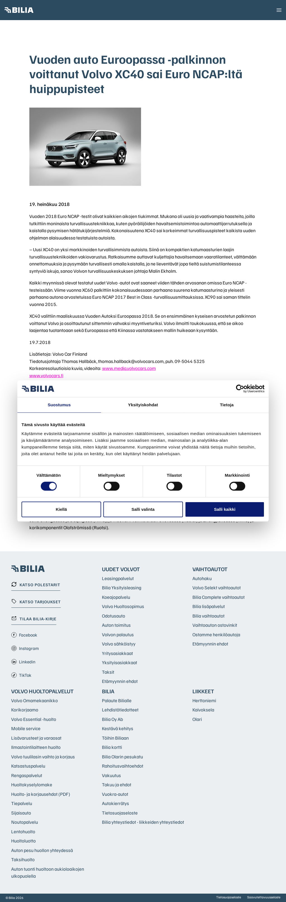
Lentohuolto (23, 831)
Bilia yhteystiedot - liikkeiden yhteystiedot (143, 822)
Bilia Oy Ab (112, 719)
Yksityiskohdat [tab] (143, 404)
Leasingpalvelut (118, 578)
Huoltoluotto (23, 841)
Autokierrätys (115, 803)
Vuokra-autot (115, 794)
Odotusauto (113, 616)
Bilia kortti (112, 747)
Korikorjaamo (24, 710)
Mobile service (25, 728)
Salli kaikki (224, 509)
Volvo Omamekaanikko (34, 700)
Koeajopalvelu (116, 597)
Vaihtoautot (210, 569)
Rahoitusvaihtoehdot (122, 766)
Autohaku (202, 578)
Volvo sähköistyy (118, 644)
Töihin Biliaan (115, 738)
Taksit (108, 672)
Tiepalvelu (21, 803)
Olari (197, 719)
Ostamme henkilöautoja (216, 634)
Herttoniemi (204, 700)
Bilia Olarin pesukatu (122, 756)
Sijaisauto (21, 813)
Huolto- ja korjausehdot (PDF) (40, 794)
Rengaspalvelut (26, 775)
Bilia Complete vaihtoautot (218, 597)
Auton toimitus (116, 625)
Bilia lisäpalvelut (208, 606)
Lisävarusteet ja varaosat (36, 738)
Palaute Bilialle (117, 700)
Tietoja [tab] (227, 404)
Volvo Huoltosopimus (123, 606)
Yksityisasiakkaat (119, 662)
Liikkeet (203, 691)
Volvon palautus (118, 634)
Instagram (25, 648)
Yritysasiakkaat (117, 653)
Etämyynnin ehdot (120, 681)
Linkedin (23, 661)
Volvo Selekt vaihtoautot (216, 587)
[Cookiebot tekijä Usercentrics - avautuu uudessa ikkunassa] (240, 388)
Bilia (108, 691)
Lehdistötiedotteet (120, 710)
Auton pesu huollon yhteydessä (42, 850)
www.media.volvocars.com (129, 368)
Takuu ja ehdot (116, 784)
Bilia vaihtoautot (208, 616)
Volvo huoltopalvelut (42, 691)
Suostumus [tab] (59, 404)
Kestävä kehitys (117, 728)
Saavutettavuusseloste (263, 897)
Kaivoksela (203, 710)
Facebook (24, 635)
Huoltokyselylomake (31, 784)
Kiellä (61, 509)
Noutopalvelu (24, 822)
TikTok (21, 675)
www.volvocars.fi (46, 375)
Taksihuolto (23, 859)
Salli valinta (143, 509)
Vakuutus (111, 775)
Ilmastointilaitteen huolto (36, 747)
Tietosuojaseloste (120, 813)
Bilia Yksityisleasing (121, 587)
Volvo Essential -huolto (33, 719)
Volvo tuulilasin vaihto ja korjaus (43, 756)
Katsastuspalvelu (28, 766)
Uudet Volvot (121, 569)
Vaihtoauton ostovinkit (214, 625)
